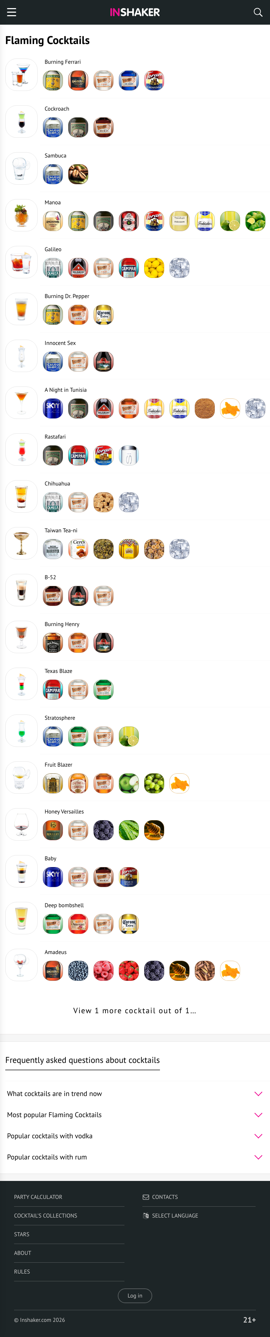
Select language (170, 1215)
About (22, 1253)
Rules (22, 1271)
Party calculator (38, 1197)
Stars (22, 1234)
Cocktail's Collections (45, 1215)
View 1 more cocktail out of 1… (135, 1011)
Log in (135, 1295)
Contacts (160, 1197)
